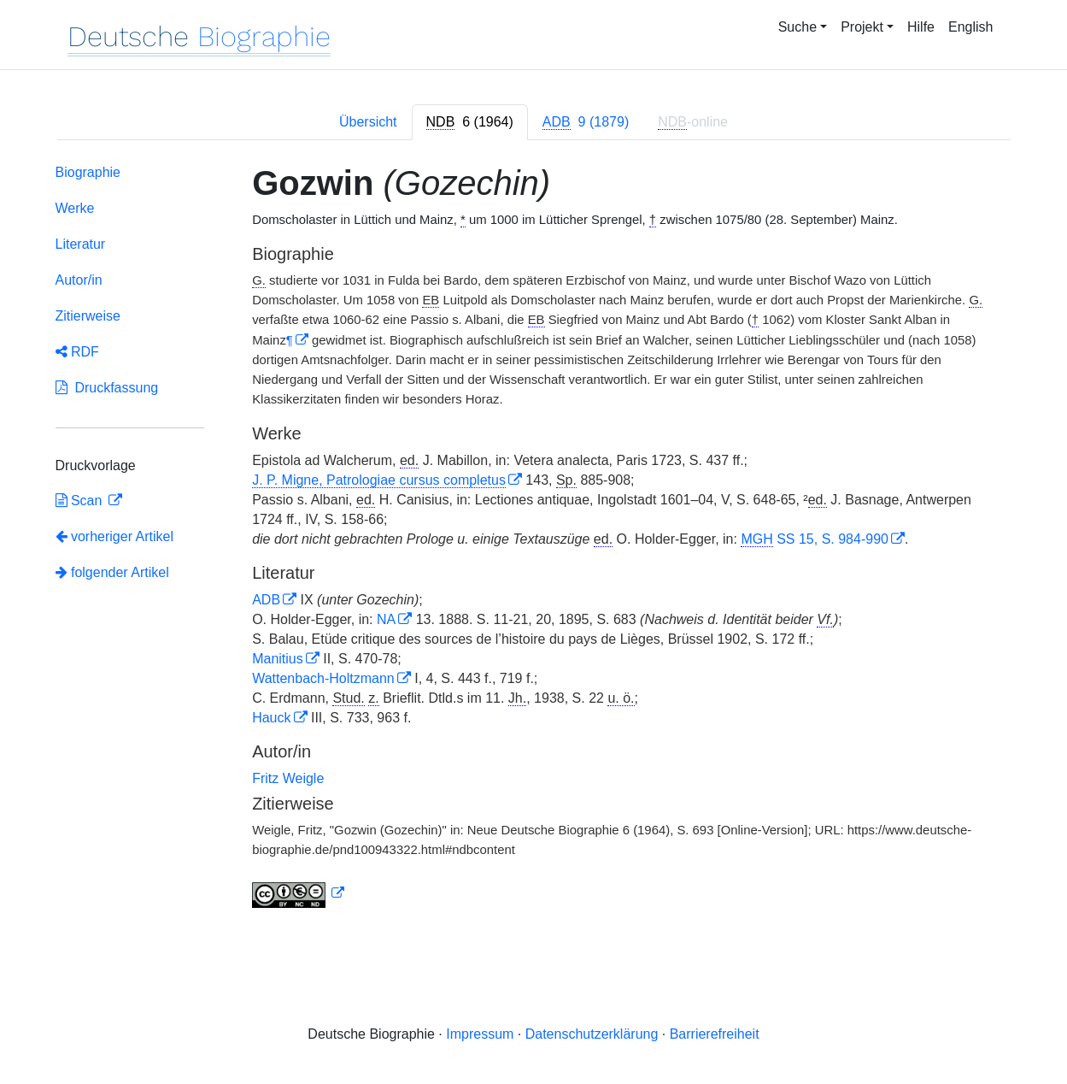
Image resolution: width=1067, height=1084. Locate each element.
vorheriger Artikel (115, 536)
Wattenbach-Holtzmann (323, 678)
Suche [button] (797, 27)
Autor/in (79, 280)
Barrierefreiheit (714, 1034)
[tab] (470, 122)
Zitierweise (88, 316)
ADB (266, 599)
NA (386, 619)
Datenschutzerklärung (592, 1034)
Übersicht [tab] (368, 122)
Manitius (277, 658)
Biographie (88, 172)
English (970, 27)
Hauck (271, 717)
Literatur (81, 244)
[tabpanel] (534, 539)
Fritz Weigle (288, 778)
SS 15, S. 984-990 (814, 539)
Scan (81, 500)
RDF (77, 352)
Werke (75, 208)
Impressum (479, 1034)
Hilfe (921, 27)
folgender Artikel (112, 572)
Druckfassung (107, 387)
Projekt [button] (862, 27)
